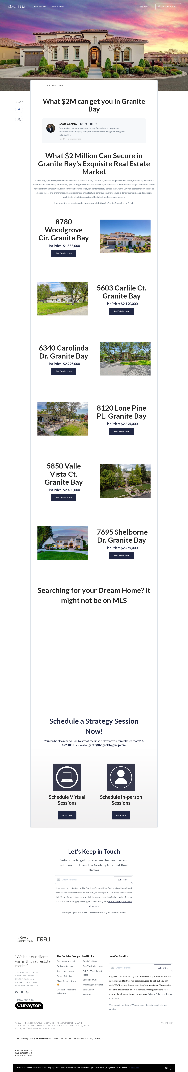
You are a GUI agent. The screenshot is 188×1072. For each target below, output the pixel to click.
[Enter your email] (87, 880)
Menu (144, 6)
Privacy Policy (166, 1022)
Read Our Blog (90, 961)
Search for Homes (65, 971)
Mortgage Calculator (93, 984)
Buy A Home (40, 6)
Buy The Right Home (93, 966)
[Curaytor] (29, 1008)
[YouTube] (22, 992)
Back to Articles (54, 85)
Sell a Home (58, 6)
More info (135, 1068)
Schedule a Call (90, 979)
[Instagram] (27, 992)
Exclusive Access (65, 966)
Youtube (87, 994)
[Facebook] (16, 992)
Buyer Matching (64, 976)
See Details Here (64, 253)
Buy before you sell (66, 961)
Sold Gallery (88, 989)
